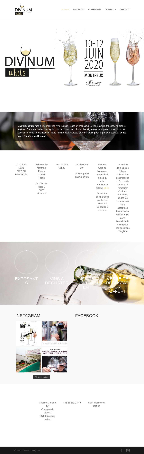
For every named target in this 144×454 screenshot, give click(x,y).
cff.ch (106, 188)
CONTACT (125, 10)
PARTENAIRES (94, 10)
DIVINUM (109, 10)
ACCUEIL (65, 10)
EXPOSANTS (79, 10)
